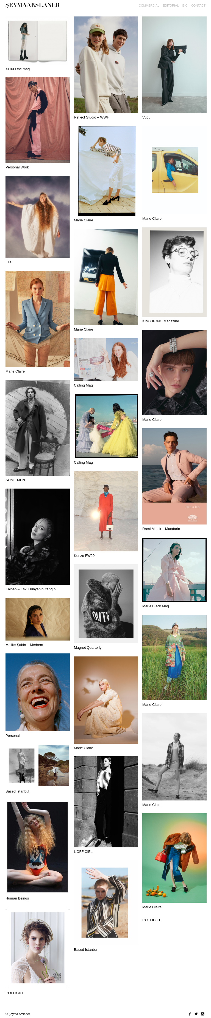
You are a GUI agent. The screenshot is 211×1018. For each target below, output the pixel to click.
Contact (198, 5)
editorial (171, 5)
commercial (149, 5)
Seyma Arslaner (34, 8)
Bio (185, 5)
